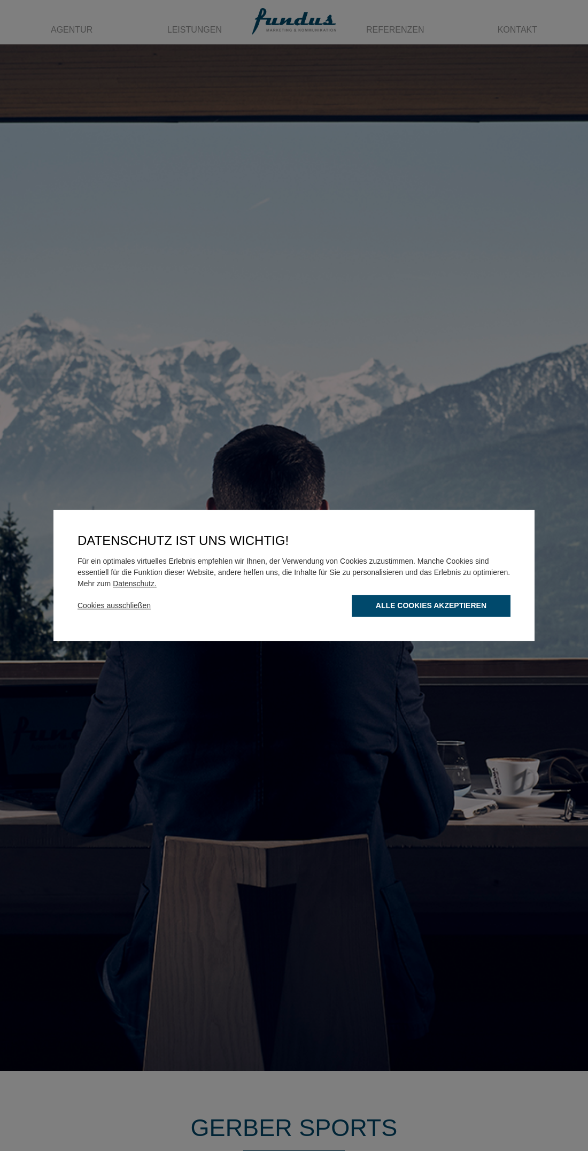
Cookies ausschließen (114, 606)
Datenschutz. (135, 584)
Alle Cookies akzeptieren (431, 606)
